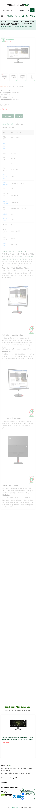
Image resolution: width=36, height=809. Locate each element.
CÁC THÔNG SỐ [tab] (7, 127)
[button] (19, 118)
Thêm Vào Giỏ (7, 118)
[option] (18, 57)
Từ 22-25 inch (21, 26)
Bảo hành (4, 247)
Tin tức (10, 16)
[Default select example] (24, 10)
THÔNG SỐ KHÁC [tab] (8, 130)
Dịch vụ (17, 16)
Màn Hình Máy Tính (9, 26)
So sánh (19, 118)
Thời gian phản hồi (4, 148)
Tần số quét (5, 221)
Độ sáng (5, 216)
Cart (32, 16)
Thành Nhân (14, 807)
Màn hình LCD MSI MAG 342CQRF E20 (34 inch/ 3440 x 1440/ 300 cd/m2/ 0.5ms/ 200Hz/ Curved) (18, 746)
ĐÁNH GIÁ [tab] (19, 127)
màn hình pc (20, 273)
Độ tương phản (5, 178)
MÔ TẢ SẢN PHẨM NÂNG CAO (14, 254)
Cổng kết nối (5, 186)
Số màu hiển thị (5, 205)
